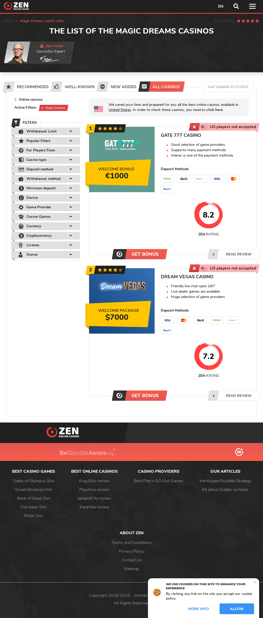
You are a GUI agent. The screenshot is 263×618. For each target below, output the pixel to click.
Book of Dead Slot (33, 498)
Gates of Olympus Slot (33, 481)
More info (198, 608)
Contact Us (131, 560)
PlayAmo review (94, 489)
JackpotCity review (94, 498)
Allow (237, 608)
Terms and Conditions (131, 542)
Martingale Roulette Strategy (225, 481)
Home (9, 20)
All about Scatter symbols (225, 489)
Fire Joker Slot (33, 507)
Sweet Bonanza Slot (33, 489)
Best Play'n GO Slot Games (158, 481)
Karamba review (94, 507)
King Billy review (94, 481)
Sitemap (131, 569)
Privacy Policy (131, 551)
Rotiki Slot (33, 516)
